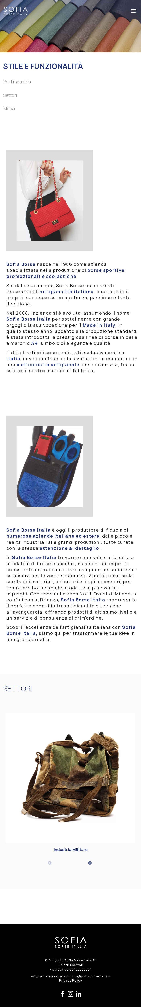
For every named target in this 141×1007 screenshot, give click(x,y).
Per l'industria (17, 82)
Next (90, 863)
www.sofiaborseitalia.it (50, 976)
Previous (50, 863)
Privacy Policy (70, 980)
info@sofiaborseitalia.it (91, 976)
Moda (9, 108)
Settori (10, 95)
